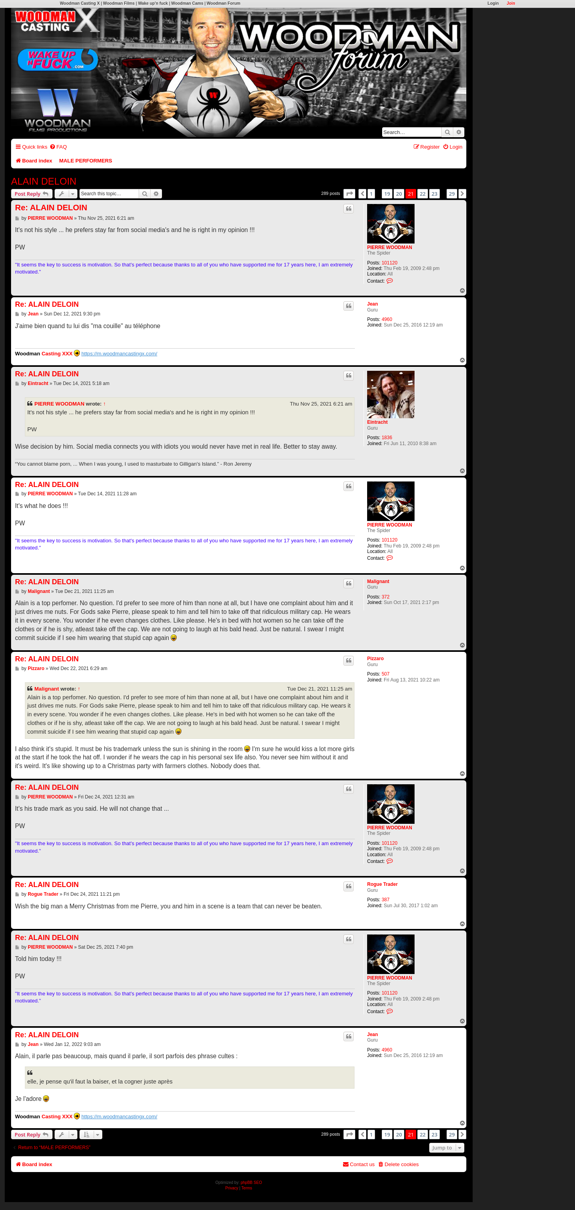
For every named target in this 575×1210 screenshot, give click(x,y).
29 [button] (452, 193)
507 (386, 674)
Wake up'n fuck (153, 3)
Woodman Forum (223, 3)
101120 (390, 263)
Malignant (378, 581)
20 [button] (399, 193)
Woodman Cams (187, 3)
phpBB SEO (251, 1182)
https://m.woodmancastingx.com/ (119, 354)
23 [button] (434, 193)
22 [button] (423, 193)
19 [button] (387, 193)
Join (511, 3)
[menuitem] (58, 147)
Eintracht (377, 422)
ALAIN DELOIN (43, 181)
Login (493, 3)
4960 (387, 319)
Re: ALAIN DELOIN (51, 207)
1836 (387, 437)
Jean (372, 304)
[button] (349, 193)
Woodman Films (119, 3)
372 (386, 597)
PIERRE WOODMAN (389, 247)
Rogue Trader (382, 884)
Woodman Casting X (80, 3)
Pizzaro (375, 658)
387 (386, 899)
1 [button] (371, 193)
